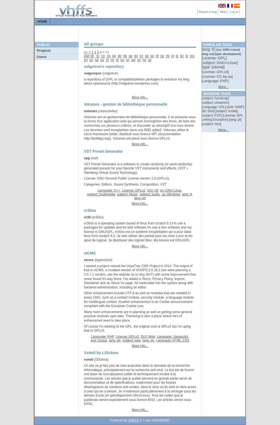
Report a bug (208, 11)
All (86, 56)
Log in (234, 11)
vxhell (88, 360)
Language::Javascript (172, 337)
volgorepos (93, 73)
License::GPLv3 (127, 337)
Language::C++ (109, 190)
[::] (209, 49)
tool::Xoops (99, 340)
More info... (140, 97)
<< (86, 52)
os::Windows (171, 194)
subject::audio (150, 194)
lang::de (115, 340)
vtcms (89, 260)
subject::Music (127, 194)
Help (223, 11)
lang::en (140, 198)
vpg (87, 158)
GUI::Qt (152, 190)
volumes (90, 111)
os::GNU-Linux (171, 190)
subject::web (131, 340)
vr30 (87, 217)
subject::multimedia (101, 194)
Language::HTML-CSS (172, 340)
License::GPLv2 (133, 190)
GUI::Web (148, 337)
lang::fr (187, 194)
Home (42, 22)
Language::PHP (102, 337)
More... (223, 87)
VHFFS (133, 420)
